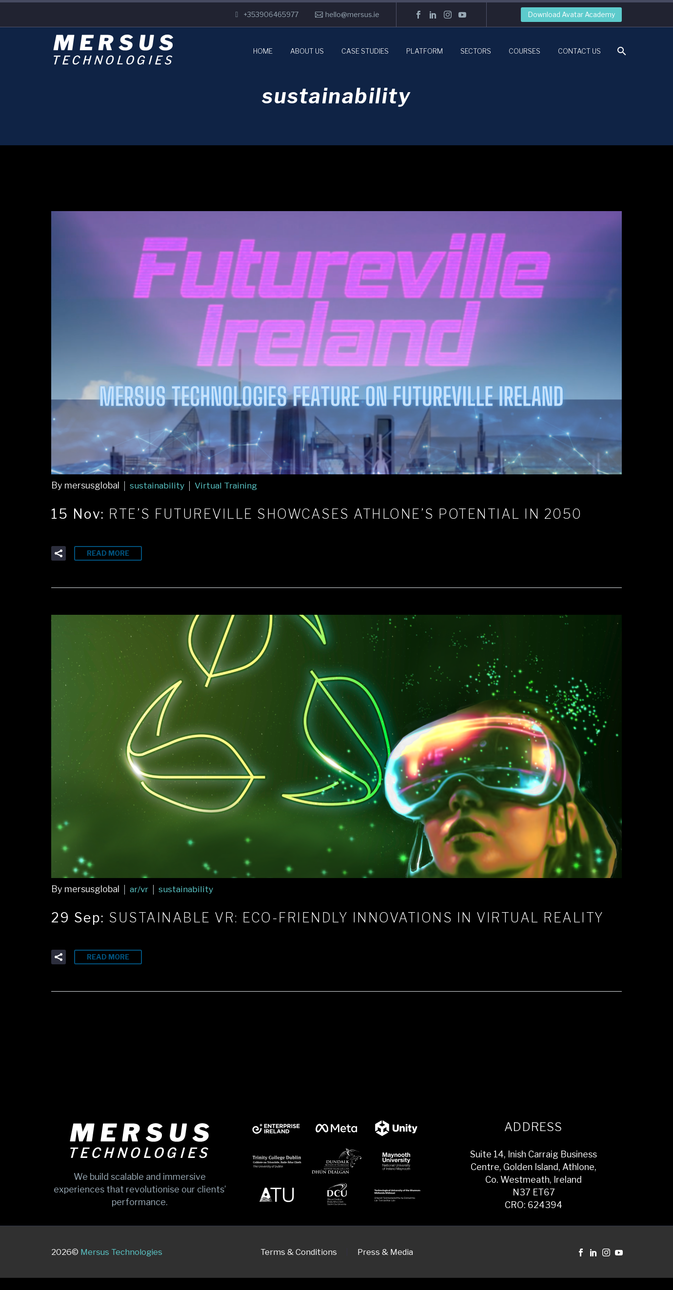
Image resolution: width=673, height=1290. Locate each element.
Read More (108, 552)
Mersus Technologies (121, 1264)
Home (263, 51)
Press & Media (385, 1264)
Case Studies (365, 51)
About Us (307, 51)
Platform (424, 51)
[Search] (620, 51)
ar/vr (139, 888)
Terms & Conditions (298, 1264)
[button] (58, 553)
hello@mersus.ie (352, 14)
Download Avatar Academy (571, 14)
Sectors (475, 51)
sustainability (156, 485)
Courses (524, 51)
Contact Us (579, 51)
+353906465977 (270, 14)
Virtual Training (225, 485)
